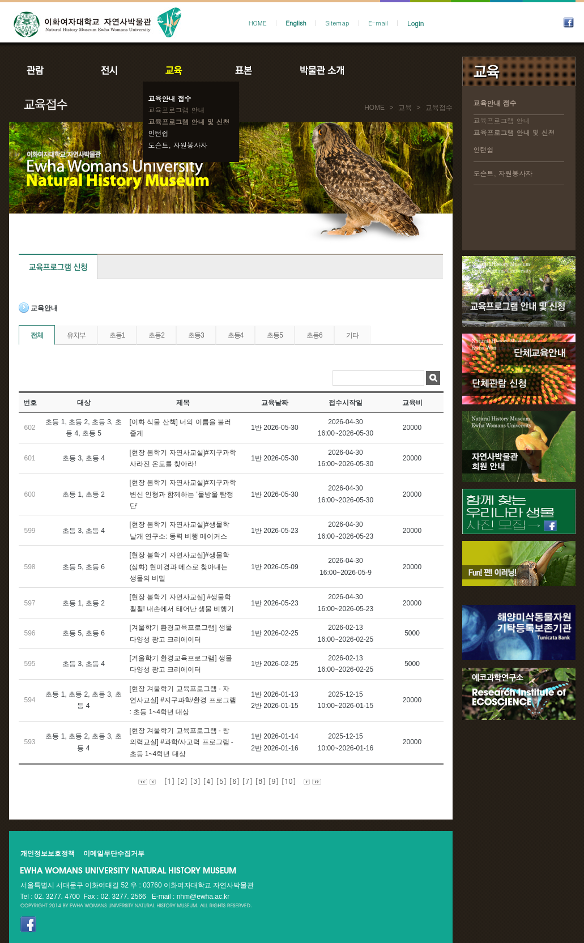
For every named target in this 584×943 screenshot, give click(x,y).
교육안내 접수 (169, 98)
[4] (208, 781)
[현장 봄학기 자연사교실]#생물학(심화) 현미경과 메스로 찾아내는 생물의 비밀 (179, 566)
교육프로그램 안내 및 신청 (189, 121)
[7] (247, 781)
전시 (109, 70)
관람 (42, 70)
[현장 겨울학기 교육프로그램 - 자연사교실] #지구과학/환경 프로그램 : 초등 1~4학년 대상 (183, 700)
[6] (234, 781)
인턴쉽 (158, 133)
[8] (260, 781)
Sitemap (337, 23)
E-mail (378, 23)
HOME (258, 23)
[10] (288, 781)
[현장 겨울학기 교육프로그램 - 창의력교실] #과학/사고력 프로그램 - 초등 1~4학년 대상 (181, 742)
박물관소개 (321, 70)
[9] (273, 781)
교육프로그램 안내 (176, 109)
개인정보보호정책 (47, 853)
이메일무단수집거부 (113, 853)
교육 (176, 70)
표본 (243, 70)
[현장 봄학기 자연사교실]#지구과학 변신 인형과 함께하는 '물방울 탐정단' (183, 494)
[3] (195, 781)
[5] (221, 781)
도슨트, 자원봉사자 (178, 145)
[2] (182, 781)
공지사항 (398, 70)
